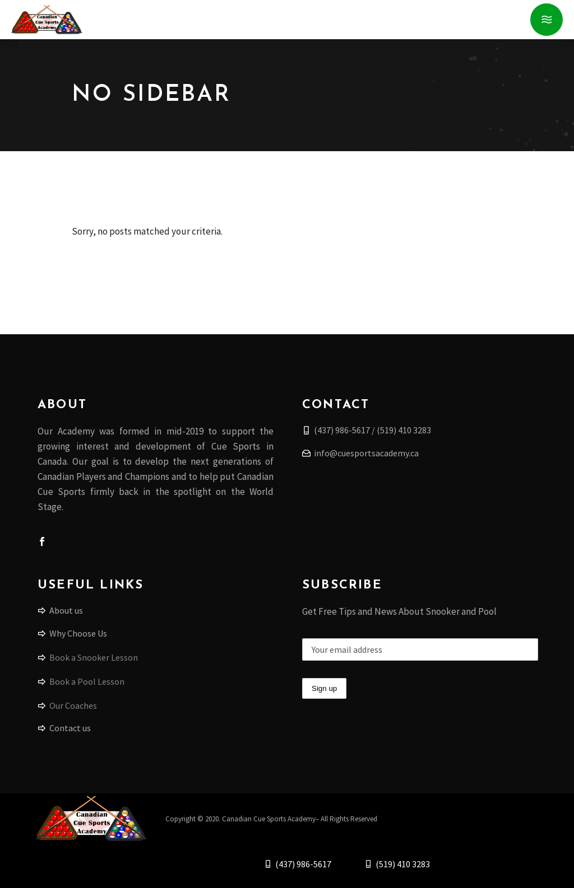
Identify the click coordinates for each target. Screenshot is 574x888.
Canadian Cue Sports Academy (269, 819)
